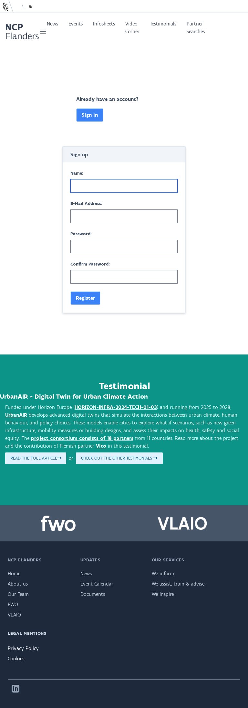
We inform (163, 573)
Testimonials (163, 24)
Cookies (16, 658)
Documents (92, 594)
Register (85, 298)
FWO (13, 604)
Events (75, 24)
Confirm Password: (90, 264)
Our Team (18, 594)
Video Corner (132, 27)
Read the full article (35, 458)
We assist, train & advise (178, 584)
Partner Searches (196, 27)
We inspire (163, 594)
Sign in (90, 115)
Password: (81, 234)
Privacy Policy (23, 648)
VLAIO (14, 615)
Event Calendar (96, 584)
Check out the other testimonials (119, 458)
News (52, 24)
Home (14, 573)
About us (18, 584)
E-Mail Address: (86, 203)
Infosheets (104, 24)
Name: (76, 173)
